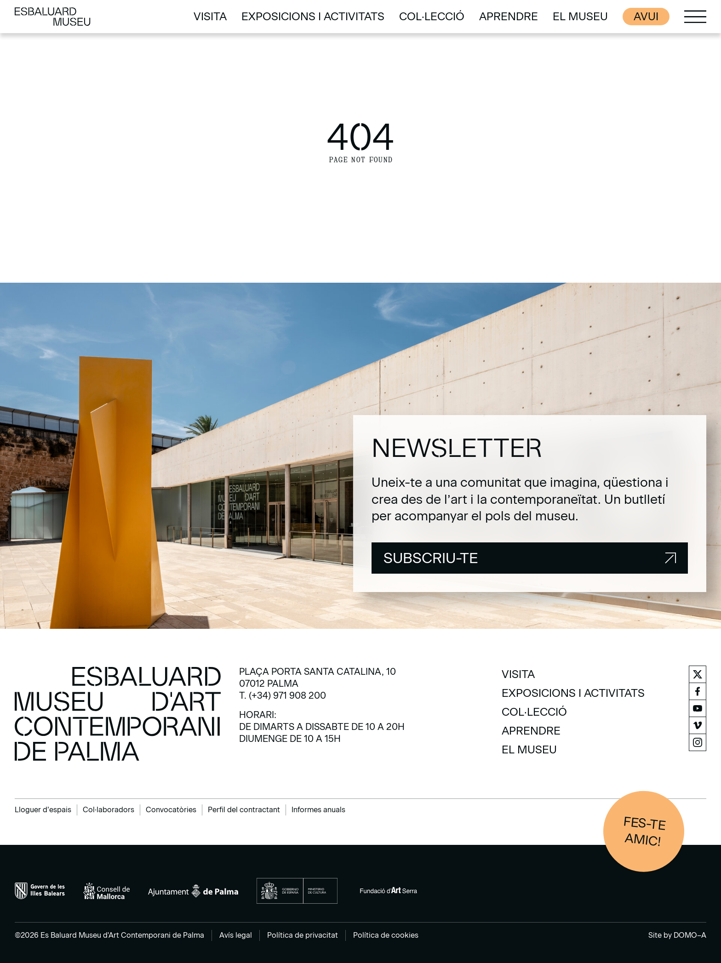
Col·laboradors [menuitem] (108, 809)
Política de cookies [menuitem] (385, 935)
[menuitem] (210, 16)
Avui (646, 16)
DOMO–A (690, 935)
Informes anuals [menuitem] (318, 809)
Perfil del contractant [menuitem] (244, 809)
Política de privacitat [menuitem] (302, 935)
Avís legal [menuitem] (235, 935)
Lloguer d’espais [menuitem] (43, 809)
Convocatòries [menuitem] (171, 809)
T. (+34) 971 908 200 (282, 695)
